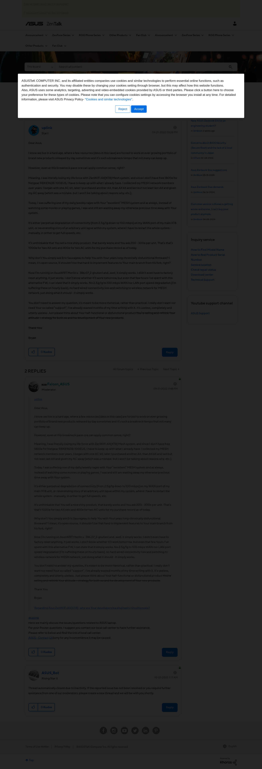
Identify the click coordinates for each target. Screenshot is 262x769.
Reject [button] (122, 407)
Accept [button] (139, 407)
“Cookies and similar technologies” (142, 397)
